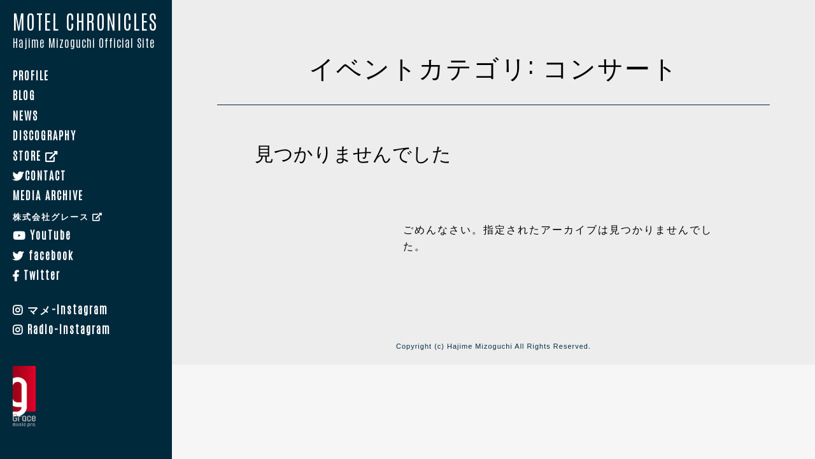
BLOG (24, 95)
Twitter (36, 274)
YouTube (42, 234)
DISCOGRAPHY (44, 134)
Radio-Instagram (62, 328)
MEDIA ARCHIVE (48, 195)
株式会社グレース (58, 215)
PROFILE (31, 75)
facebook (43, 254)
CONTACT (39, 175)
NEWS (25, 115)
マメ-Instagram (60, 309)
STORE (36, 155)
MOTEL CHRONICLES (86, 31)
